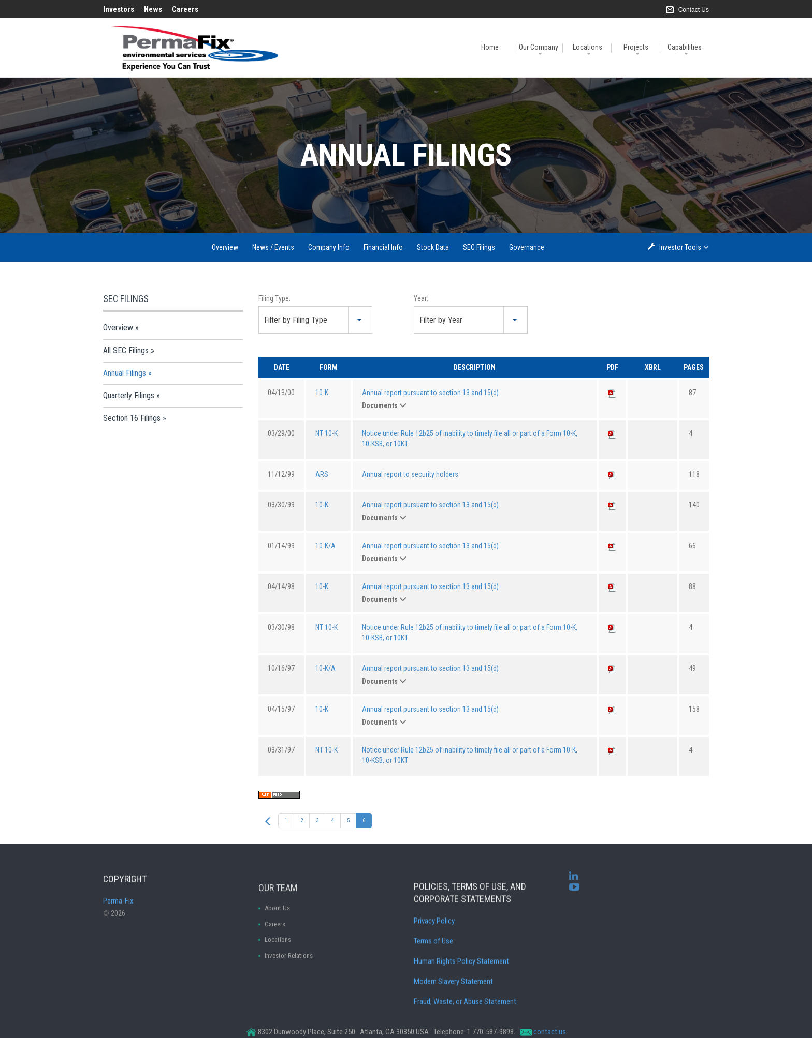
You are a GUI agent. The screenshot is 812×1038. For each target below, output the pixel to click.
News (153, 9)
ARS (321, 474)
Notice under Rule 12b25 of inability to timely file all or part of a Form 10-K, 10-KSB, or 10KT (469, 438)
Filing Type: (274, 298)
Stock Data (433, 247)
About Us (277, 954)
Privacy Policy (434, 974)
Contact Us (693, 9)
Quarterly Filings (128, 395)
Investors (118, 9)
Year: (421, 298)
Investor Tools (681, 247)
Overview (225, 247)
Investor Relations (289, 1001)
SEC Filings (479, 247)
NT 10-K (326, 433)
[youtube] (574, 897)
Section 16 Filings (132, 418)
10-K (321, 392)
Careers (185, 9)
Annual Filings (124, 373)
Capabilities (685, 47)
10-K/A (325, 545)
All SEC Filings (126, 350)
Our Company (538, 47)
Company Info (329, 247)
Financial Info (383, 247)
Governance (526, 247)
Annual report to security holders (410, 474)
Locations (587, 47)
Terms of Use (433, 994)
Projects (636, 47)
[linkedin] (573, 886)
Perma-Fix (118, 922)
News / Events (273, 247)
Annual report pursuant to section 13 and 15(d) (430, 392)
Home (490, 47)
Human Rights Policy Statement (461, 1014)
